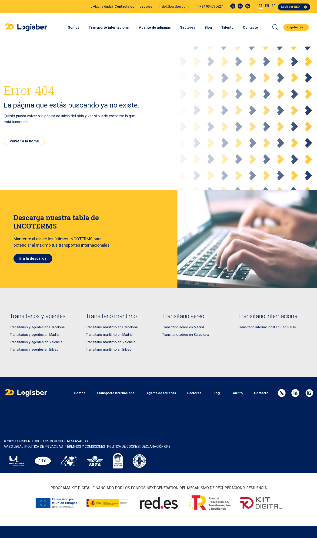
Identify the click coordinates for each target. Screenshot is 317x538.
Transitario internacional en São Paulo (267, 327)
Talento (227, 27)
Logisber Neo (296, 27)
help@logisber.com (174, 6)
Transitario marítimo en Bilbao (109, 349)
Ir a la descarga (33, 258)
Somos (73, 27)
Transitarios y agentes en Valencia (36, 342)
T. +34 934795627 (209, 6)
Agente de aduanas (155, 27)
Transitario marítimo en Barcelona (112, 327)
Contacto (250, 27)
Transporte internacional (109, 27)
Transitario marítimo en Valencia (110, 342)
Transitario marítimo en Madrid (109, 335)
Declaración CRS (156, 446)
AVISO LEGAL (13, 446)
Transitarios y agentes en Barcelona (37, 327)
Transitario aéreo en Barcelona (185, 335)
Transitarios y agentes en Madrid (35, 335)
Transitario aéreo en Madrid (183, 327)
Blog (208, 27)
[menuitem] (261, 5)
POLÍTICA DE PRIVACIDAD (44, 446)
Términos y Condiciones (85, 446)
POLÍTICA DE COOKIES (123, 446)
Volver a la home (24, 141)
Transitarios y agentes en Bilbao (34, 349)
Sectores (187, 27)
